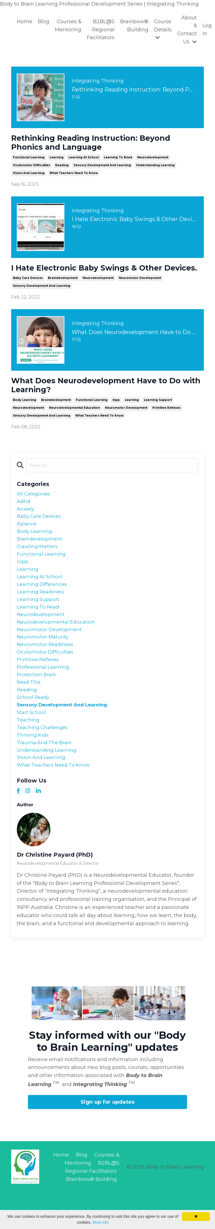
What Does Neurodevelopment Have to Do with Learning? (104, 400)
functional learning (29, 160)
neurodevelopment (152, 160)
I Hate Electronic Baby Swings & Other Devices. (94, 276)
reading (62, 168)
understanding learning (155, 168)
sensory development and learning (102, 168)
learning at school (84, 160)
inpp (116, 416)
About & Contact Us (187, 30)
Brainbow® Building (134, 25)
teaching (28, 752)
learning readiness (42, 615)
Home (24, 21)
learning (57, 160)
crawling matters (38, 566)
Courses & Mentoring (68, 25)
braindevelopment (63, 292)
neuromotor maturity (43, 663)
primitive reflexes (166, 424)
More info (100, 1222)
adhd (24, 518)
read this (29, 712)
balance (27, 542)
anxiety (26, 526)
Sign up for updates (108, 1138)
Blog (43, 21)
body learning (24, 416)
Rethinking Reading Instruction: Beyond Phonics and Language (100, 144)
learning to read (118, 160)
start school (32, 744)
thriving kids (33, 768)
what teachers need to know (74, 175)
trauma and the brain (45, 776)
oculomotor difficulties (31, 168)
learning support (158, 416)
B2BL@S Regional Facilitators (100, 29)
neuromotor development (140, 292)
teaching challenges (43, 760)
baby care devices (28, 292)
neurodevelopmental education (74, 424)
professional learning (44, 695)
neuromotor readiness (46, 671)
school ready (34, 728)
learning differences (43, 607)
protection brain (37, 704)
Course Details (163, 29)
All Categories (34, 510)
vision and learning (29, 175)
